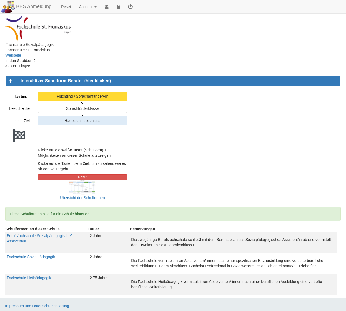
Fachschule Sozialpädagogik (31, 257)
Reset (66, 7)
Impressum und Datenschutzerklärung (37, 306)
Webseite (13, 55)
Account (88, 7)
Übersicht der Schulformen (82, 198)
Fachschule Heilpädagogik (29, 278)
